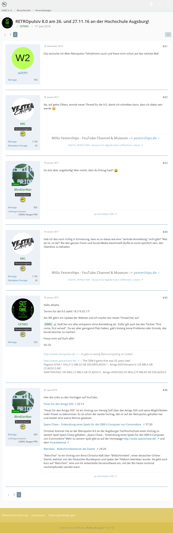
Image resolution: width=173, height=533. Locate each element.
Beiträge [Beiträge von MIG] (12, 141)
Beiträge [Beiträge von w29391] (12, 79)
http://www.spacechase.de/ (60, 360)
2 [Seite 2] (15, 34)
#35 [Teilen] (165, 297)
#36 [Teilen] (165, 390)
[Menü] (168, 4)
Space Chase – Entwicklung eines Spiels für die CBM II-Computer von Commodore (93, 424)
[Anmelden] (159, 4)
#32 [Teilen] (165, 97)
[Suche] (151, 4)
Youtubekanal (58, 442)
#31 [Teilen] (165, 46)
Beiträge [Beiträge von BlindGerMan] (12, 207)
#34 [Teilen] (165, 232)
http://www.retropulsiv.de (59, 354)
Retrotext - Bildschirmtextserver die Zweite (70, 449)
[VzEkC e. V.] (4, 4)
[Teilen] (168, 34)
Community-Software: (86, 527)
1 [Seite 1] (10, 34)
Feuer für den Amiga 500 (58, 404)
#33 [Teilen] (165, 163)
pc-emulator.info (104, 214)
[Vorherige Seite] (5, 34)
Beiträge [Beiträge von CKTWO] (12, 342)
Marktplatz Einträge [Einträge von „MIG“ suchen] (17, 145)
